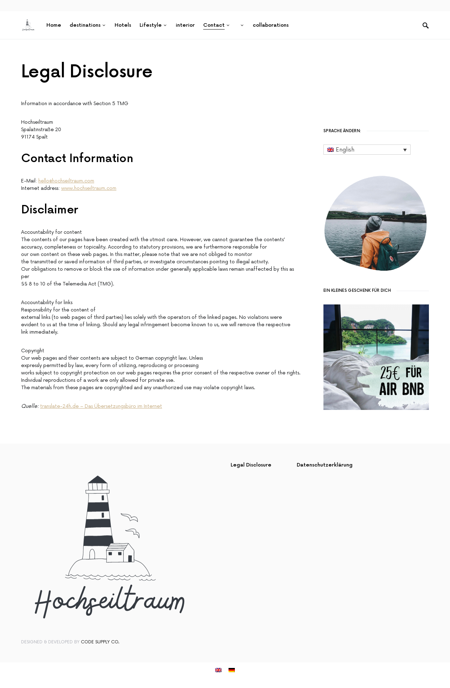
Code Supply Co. (100, 642)
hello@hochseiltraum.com (66, 181)
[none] (367, 149)
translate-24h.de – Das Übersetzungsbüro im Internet (101, 406)
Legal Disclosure (251, 465)
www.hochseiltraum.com (88, 188)
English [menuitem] (345, 149)
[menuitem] (241, 25)
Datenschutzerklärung (325, 465)
